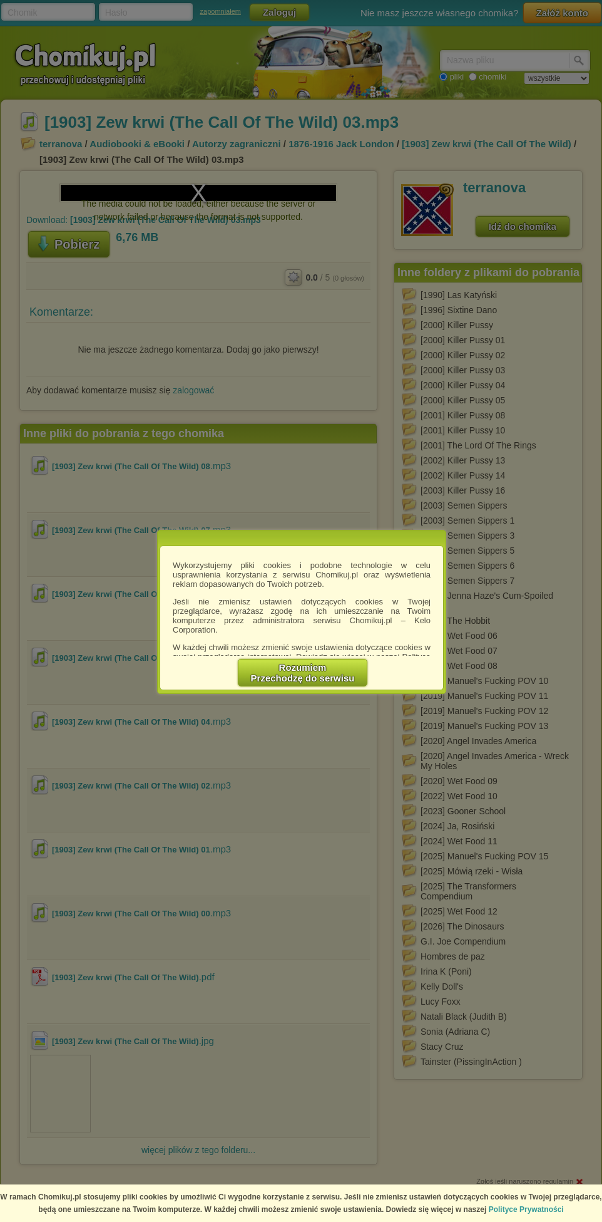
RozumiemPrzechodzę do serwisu (303, 672)
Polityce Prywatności (526, 1209)
